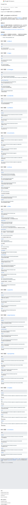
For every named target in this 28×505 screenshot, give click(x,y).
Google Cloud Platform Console (5, 502)
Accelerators (3, 495)
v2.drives (9, 167)
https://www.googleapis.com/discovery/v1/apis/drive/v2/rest (13, 29)
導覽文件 (2, 25)
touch (2, 263)
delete (2, 138)
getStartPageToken (4, 80)
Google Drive (4, 4)
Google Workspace (6, 7)
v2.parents (10, 290)
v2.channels (10, 95)
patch (2, 155)
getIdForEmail (3, 329)
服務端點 (2, 34)
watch (2, 283)
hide (2, 181)
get (1, 46)
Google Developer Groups (5, 492)
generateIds (3, 229)
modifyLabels (3, 254)
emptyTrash (3, 220)
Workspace (9, 1)
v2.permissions (11, 315)
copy (2, 211)
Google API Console (4, 501)
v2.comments (10, 133)
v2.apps (9, 53)
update (2, 160)
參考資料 (16, 7)
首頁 (1, 7)
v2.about (9, 41)
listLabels (3, 250)
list (2, 62)
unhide (2, 195)
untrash (2, 272)
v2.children (10, 107)
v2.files (9, 206)
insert (2, 121)
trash (2, 268)
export (2, 224)
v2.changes (10, 69)
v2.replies (9, 388)
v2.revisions (10, 429)
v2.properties (10, 353)
